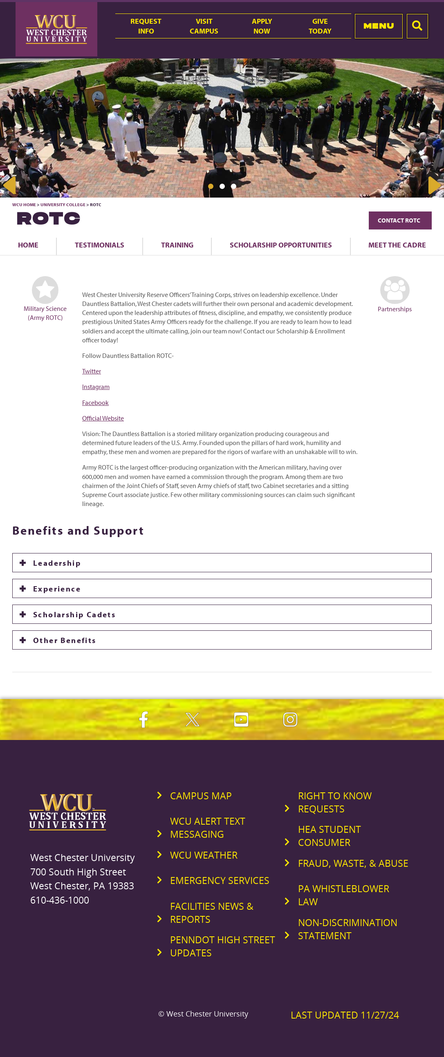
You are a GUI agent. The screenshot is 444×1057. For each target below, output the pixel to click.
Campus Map (201, 795)
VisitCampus (204, 26)
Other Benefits (64, 640)
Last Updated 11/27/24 (345, 1014)
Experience (57, 588)
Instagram (96, 386)
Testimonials (99, 245)
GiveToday (320, 26)
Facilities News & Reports (211, 913)
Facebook (95, 402)
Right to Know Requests (335, 802)
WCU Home (24, 204)
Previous (10, 185)
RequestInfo (145, 26)
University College (62, 204)
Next (434, 185)
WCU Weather (204, 854)
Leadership (57, 563)
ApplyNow (262, 26)
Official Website (103, 418)
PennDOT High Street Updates (222, 946)
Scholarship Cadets (74, 614)
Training (177, 245)
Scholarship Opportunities (281, 245)
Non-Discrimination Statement (347, 929)
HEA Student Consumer (329, 836)
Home (28, 245)
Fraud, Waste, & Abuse (353, 863)
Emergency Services (219, 880)
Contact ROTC (400, 220)
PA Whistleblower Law (343, 895)
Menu (378, 26)
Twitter (91, 371)
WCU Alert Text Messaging (207, 827)
